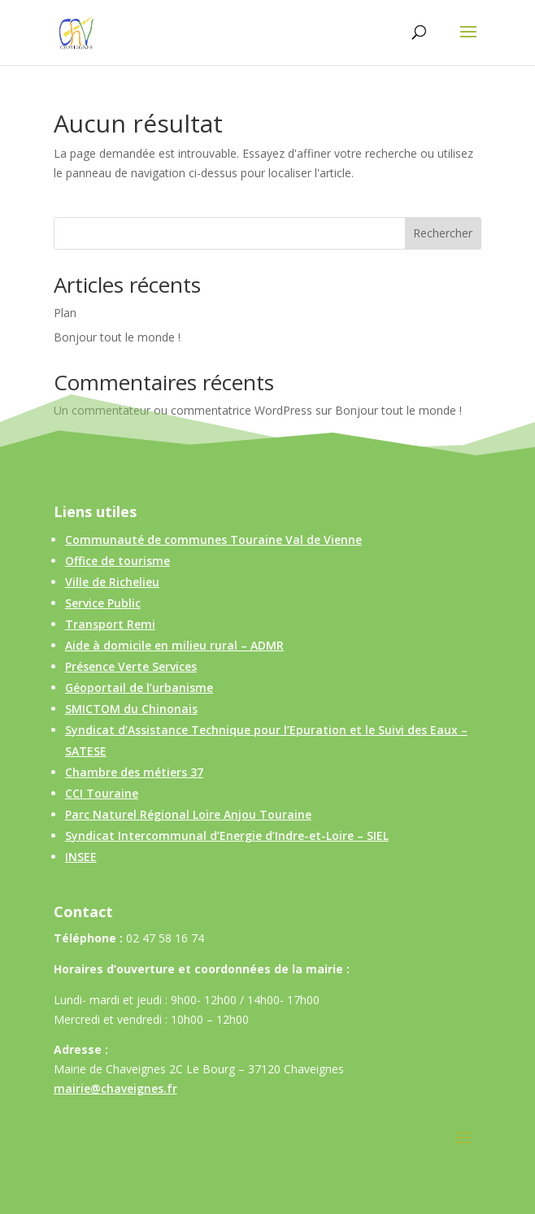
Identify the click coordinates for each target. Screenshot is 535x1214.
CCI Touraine (101, 793)
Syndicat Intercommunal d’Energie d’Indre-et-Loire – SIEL (227, 835)
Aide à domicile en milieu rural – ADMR (174, 645)
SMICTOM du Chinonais (131, 708)
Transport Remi (110, 624)
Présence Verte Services (131, 666)
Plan (65, 312)
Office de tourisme (117, 560)
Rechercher (442, 233)
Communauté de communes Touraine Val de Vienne (213, 539)
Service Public (103, 603)
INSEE (81, 856)
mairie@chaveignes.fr (115, 1088)
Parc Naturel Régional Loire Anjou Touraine (188, 814)
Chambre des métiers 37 (134, 772)
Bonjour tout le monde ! (117, 337)
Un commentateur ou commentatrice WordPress (183, 410)
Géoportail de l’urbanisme (139, 687)
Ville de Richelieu (112, 582)
